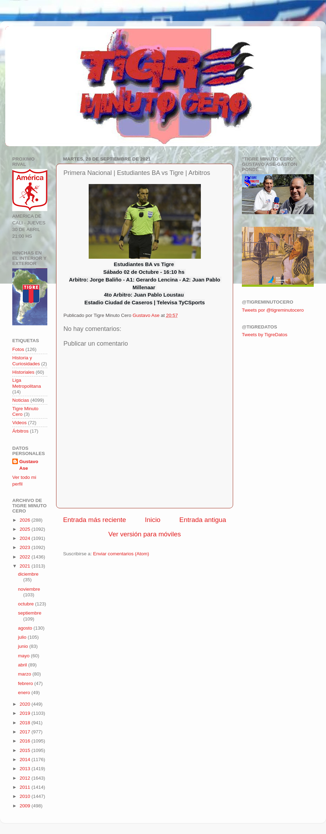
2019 (26, 713)
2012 (26, 778)
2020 (26, 704)
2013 (26, 768)
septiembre (29, 613)
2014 (26, 759)
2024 (26, 538)
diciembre (28, 574)
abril (23, 664)
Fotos (18, 349)
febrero (26, 683)
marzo (25, 674)
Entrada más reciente (94, 519)
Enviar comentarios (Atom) (121, 553)
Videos (19, 422)
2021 (26, 566)
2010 (26, 796)
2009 (26, 805)
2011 (26, 787)
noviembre (29, 589)
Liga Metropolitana (26, 383)
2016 (26, 741)
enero (24, 692)
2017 (26, 731)
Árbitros (20, 431)
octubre (26, 603)
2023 (26, 547)
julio (23, 637)
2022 (26, 557)
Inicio (153, 519)
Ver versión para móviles (144, 534)
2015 (26, 750)
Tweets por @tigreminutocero (273, 310)
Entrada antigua (202, 519)
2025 (26, 529)
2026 (26, 520)
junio (23, 646)
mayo (24, 655)
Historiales (23, 372)
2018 (26, 722)
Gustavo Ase (28, 465)
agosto (25, 628)
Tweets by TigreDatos (264, 334)
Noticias (20, 400)
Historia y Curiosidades (26, 360)
